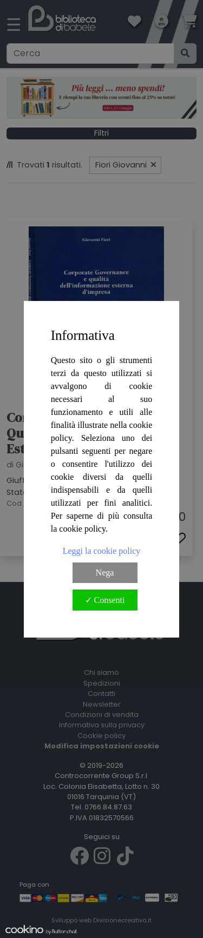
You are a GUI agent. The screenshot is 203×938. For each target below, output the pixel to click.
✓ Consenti (105, 600)
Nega (105, 572)
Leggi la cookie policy (102, 550)
